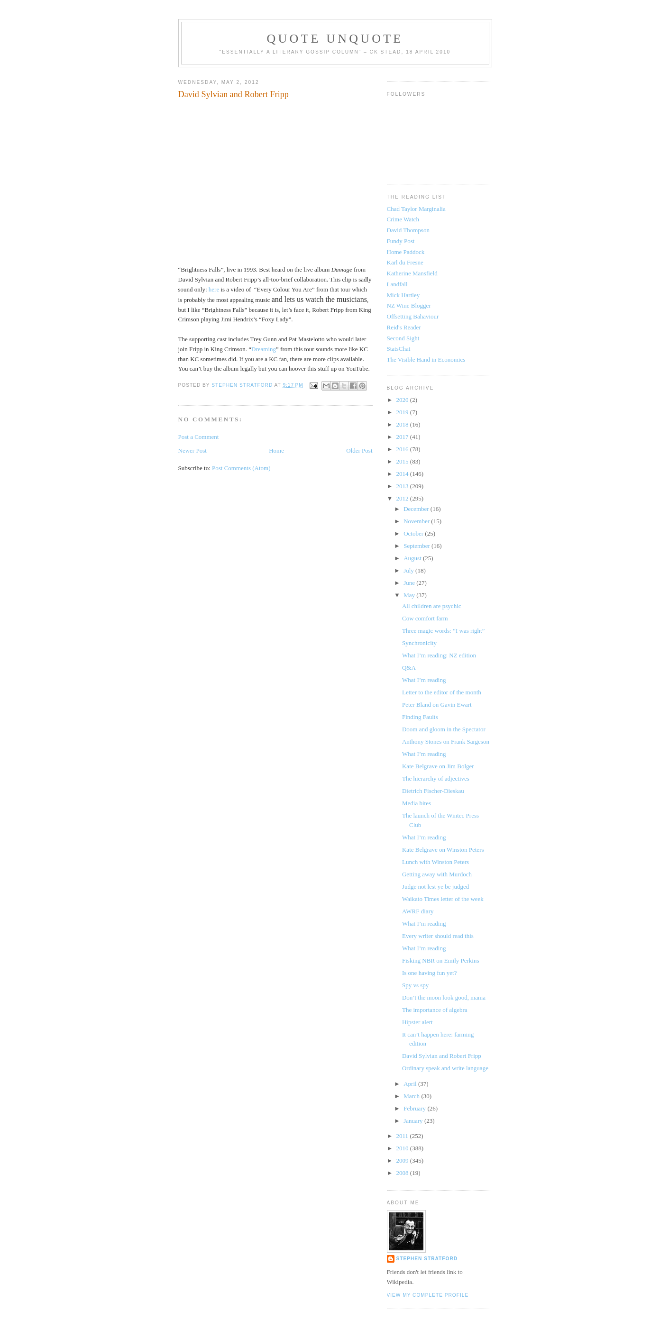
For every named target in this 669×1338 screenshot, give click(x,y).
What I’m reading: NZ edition (439, 655)
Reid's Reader (404, 327)
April (410, 1083)
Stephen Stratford (427, 1258)
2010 (403, 1148)
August (413, 558)
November (417, 521)
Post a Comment (198, 436)
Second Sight (403, 338)
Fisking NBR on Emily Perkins (440, 960)
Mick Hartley (403, 295)
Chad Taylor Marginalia (416, 208)
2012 (403, 498)
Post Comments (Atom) (241, 468)
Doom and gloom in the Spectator (444, 729)
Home (276, 450)
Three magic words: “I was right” (443, 630)
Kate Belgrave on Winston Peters (443, 849)
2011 (403, 1135)
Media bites (416, 803)
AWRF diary (417, 911)
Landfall (397, 284)
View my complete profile (428, 1295)
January (413, 1120)
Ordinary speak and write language (445, 1068)
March (412, 1096)
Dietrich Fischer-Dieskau (433, 790)
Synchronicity (419, 642)
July (409, 570)
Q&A (409, 667)
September (417, 545)
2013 (403, 486)
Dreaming (263, 349)
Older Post (359, 450)
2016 (403, 449)
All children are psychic (431, 606)
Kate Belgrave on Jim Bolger (438, 766)
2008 (403, 1172)
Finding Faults (420, 716)
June (409, 582)
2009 (403, 1160)
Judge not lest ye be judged (435, 886)
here (214, 289)
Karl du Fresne (405, 262)
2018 (403, 424)
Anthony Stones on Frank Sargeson (445, 741)
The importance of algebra (434, 1009)
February (415, 1108)
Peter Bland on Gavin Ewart (437, 704)
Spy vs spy (415, 985)
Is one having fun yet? (429, 972)
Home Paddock (406, 251)
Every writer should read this (438, 935)
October (414, 533)
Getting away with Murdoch (437, 874)
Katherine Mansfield (412, 273)
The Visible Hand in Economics (426, 359)
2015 (403, 461)
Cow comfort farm (425, 618)
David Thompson (408, 230)
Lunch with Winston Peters (435, 861)
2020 (403, 399)
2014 (403, 473)
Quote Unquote (335, 39)
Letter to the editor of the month (441, 692)
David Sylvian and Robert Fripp (441, 1055)
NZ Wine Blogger (409, 305)
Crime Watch (403, 219)
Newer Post (192, 450)
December (417, 508)
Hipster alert (417, 1022)
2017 (403, 436)
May (409, 595)
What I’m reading (424, 679)
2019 (403, 412)
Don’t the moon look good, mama (444, 997)
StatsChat (399, 348)
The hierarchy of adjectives (435, 778)
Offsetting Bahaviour (413, 316)
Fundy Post (401, 241)
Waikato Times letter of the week (443, 898)
